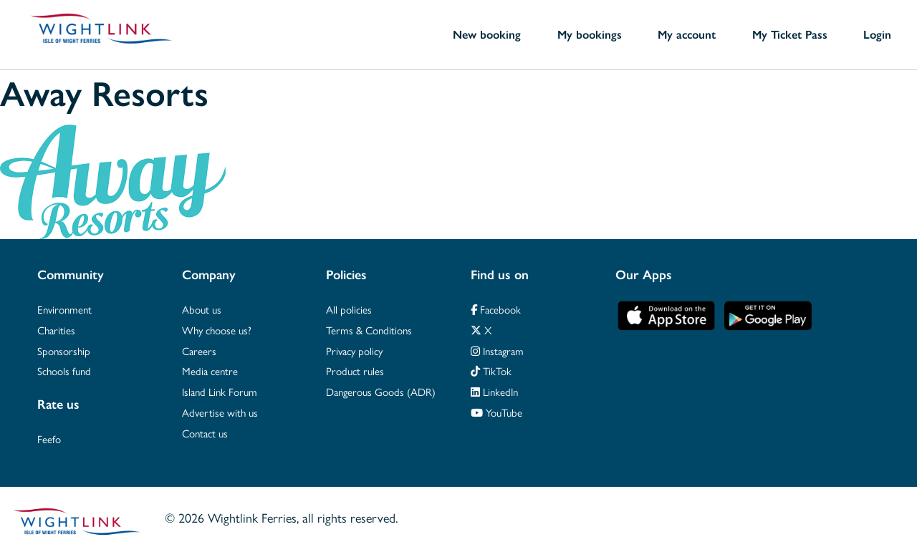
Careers (199, 350)
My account (687, 34)
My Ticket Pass (789, 34)
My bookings (589, 34)
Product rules (355, 370)
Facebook (496, 308)
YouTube (496, 412)
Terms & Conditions (369, 329)
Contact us (205, 432)
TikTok (491, 370)
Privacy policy (354, 350)
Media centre (210, 370)
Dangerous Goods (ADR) (381, 391)
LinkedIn (494, 391)
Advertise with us (220, 412)
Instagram (497, 350)
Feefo (49, 438)
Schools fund (64, 370)
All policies (349, 308)
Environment (64, 308)
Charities (56, 329)
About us (201, 308)
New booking (487, 34)
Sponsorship (63, 350)
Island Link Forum (219, 391)
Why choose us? (216, 329)
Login (877, 34)
